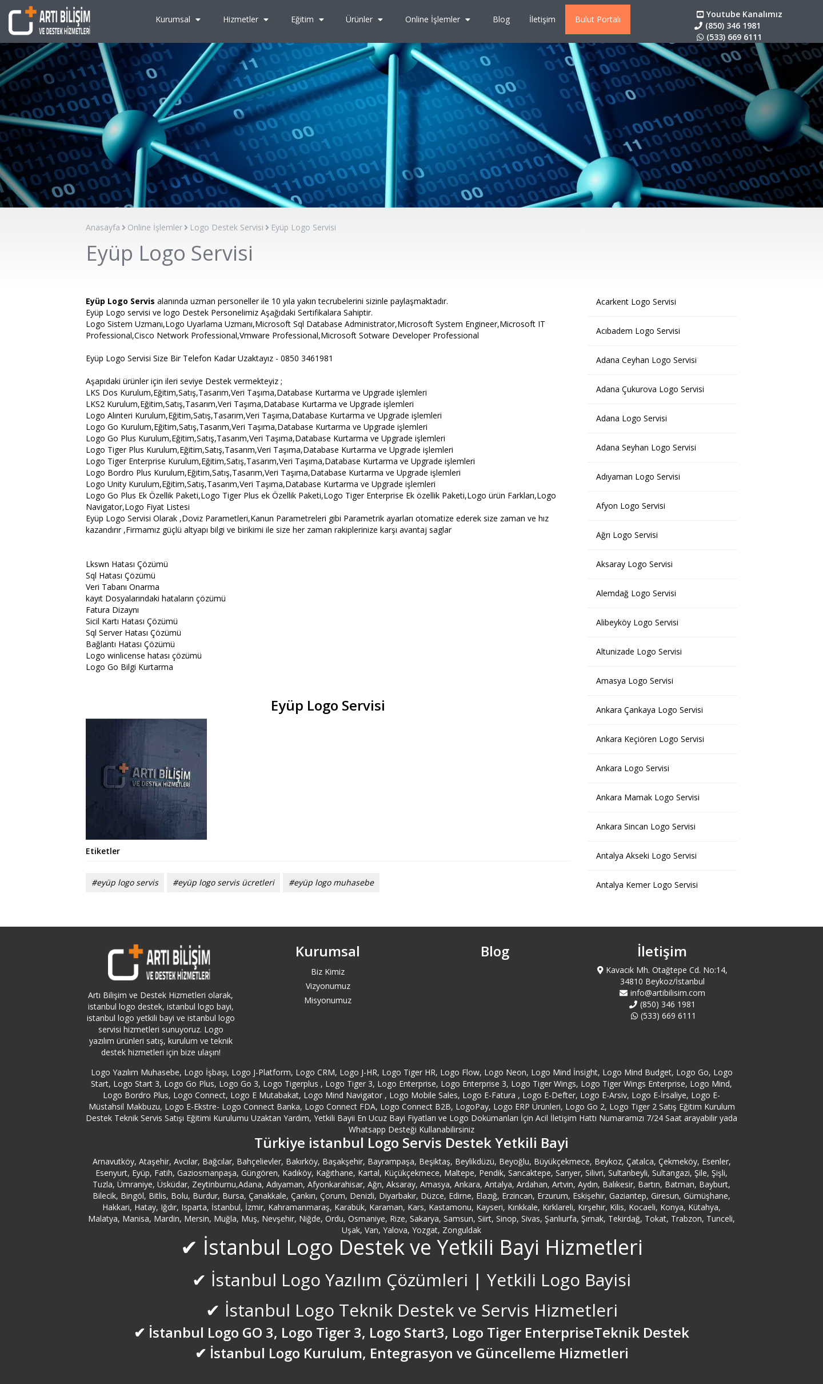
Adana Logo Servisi (631, 418)
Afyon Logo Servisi (630, 505)
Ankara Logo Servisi (632, 768)
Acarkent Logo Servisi (636, 301)
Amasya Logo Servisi (634, 680)
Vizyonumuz (328, 985)
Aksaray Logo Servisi (634, 564)
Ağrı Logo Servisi (627, 534)
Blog (501, 19)
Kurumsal (179, 19)
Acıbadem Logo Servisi (638, 330)
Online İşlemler (439, 19)
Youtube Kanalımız (738, 14)
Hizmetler (247, 19)
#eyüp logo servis (124, 882)
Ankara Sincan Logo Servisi (646, 826)
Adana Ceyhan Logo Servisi (646, 359)
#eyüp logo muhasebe (331, 882)
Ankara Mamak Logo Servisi (648, 797)
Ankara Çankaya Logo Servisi (649, 709)
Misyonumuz (327, 1000)
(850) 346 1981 (727, 25)
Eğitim (309, 19)
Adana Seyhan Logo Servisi (646, 447)
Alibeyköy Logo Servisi (637, 622)
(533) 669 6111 (728, 36)
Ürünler (366, 19)
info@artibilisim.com (662, 992)
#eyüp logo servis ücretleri (223, 882)
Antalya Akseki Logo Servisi (646, 855)
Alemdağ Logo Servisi (636, 593)
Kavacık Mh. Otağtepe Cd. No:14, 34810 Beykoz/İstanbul (662, 975)
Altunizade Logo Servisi (639, 651)
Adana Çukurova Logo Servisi (650, 389)
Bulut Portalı (598, 19)
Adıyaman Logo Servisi (638, 476)
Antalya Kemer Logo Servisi (647, 884)
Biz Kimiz (328, 971)
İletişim (542, 19)
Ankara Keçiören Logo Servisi (650, 738)
